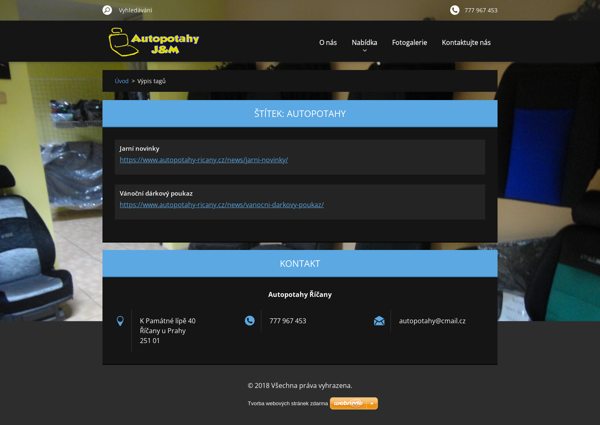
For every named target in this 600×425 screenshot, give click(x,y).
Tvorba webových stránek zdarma (288, 403)
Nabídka (365, 44)
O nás (328, 42)
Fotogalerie (409, 42)
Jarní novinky (139, 148)
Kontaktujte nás (466, 42)
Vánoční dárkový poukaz (156, 193)
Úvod (122, 81)
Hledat (107, 9)
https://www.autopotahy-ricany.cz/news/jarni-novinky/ (204, 159)
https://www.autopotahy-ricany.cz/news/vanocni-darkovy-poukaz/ (222, 204)
